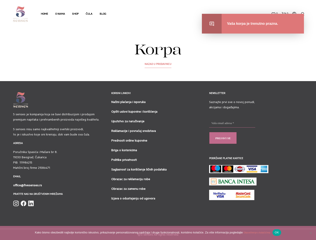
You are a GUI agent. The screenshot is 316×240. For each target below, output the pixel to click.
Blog (103, 14)
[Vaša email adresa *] (232, 123)
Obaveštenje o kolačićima (257, 233)
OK (277, 232)
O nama (60, 14)
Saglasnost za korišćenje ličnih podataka (139, 170)
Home (44, 14)
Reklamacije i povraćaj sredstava (133, 131)
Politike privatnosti (124, 160)
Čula (89, 14)
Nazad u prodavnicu (158, 64)
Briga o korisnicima (124, 151)
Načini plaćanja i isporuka (128, 102)
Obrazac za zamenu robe (128, 189)
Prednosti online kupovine (129, 141)
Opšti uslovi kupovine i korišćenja (134, 112)
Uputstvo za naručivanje (127, 122)
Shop (75, 14)
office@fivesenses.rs (27, 186)
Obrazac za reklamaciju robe (130, 179)
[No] (310, 233)
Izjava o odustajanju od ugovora (133, 199)
